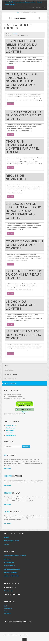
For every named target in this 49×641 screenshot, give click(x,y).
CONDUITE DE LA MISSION (12, 569)
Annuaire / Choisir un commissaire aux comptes (20, 2)
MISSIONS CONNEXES (10, 572)
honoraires (9, 433)
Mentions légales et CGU (11, 540)
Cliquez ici (24, 411)
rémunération (10, 430)
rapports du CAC (11, 425)
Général (15, 34)
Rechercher (26, 446)
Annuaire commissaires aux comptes (15, 555)
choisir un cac (10, 428)
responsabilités (11, 435)
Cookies (6, 544)
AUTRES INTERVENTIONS (12, 576)
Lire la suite (10, 67)
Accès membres (9, 562)
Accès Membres (10, 4)
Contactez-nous (9, 591)
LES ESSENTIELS (9, 565)
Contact (39, 2)
